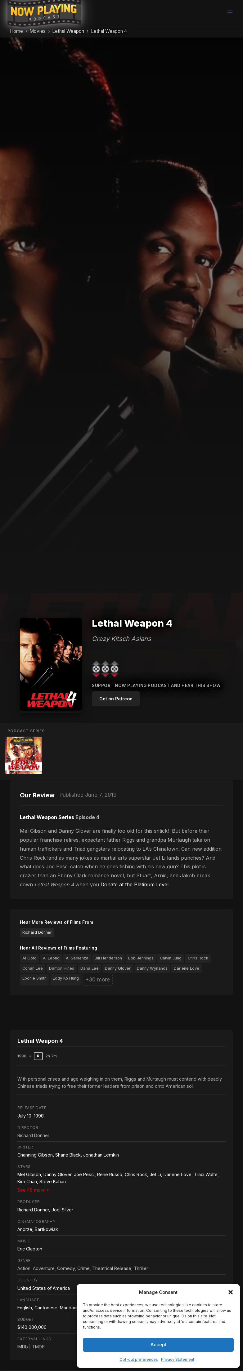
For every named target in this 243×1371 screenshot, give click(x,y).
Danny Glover (118, 968)
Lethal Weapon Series (47, 817)
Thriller (141, 1268)
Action (23, 1268)
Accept (158, 1344)
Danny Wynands (152, 968)
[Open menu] (230, 12)
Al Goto (29, 958)
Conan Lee (32, 968)
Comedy (66, 1268)
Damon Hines (61, 968)
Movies (37, 31)
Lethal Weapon (68, 31)
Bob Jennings (141, 958)
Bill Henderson (108, 958)
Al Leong (51, 958)
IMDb (22, 1346)
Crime (83, 1268)
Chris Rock (198, 958)
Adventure (44, 1268)
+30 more (97, 979)
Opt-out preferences (138, 1359)
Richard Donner (37, 932)
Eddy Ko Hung (66, 978)
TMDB (38, 1346)
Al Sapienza (77, 958)
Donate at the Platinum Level (135, 884)
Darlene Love (186, 968)
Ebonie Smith (34, 978)
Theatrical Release (111, 1268)
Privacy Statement (177, 1359)
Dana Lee (89, 968)
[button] (230, 1292)
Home (16, 31)
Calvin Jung (171, 958)
